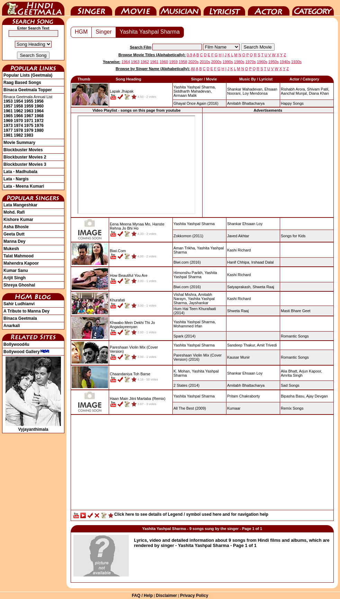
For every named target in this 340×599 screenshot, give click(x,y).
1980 (39, 130)
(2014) (184, 336)
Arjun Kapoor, (310, 371)
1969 (8, 120)
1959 (29, 106)
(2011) (188, 236)
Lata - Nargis (16, 179)
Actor (268, 8)
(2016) (195, 103)
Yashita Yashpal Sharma (150, 32)
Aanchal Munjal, (294, 93)
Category (313, 8)
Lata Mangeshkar (20, 205)
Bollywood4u (16, 344)
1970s (250, 62)
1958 (18, 106)
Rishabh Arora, (293, 89)
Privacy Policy (194, 595)
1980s (239, 62)
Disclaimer (166, 595)
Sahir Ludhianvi (19, 303)
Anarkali (11, 325)
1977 (8, 130)
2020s (193, 62)
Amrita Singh (292, 375)
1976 (39, 125)
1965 (8, 115)
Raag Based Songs (22, 82)
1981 (8, 135)
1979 (29, 130)
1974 (18, 125)
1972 (39, 120)
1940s (285, 62)
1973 (8, 125)
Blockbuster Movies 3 (24, 164)
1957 (8, 106)
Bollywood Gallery (26, 351)
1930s (296, 62)
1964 (39, 111)
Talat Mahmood (18, 256)
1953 (8, 101)
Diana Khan (319, 93)
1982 (18, 135)
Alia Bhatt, (289, 371)
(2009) (189, 408)
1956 (39, 101)
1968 (39, 115)
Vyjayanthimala (33, 427)
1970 (18, 120)
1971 (29, 120)
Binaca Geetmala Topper (27, 89)
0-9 (189, 55)
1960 (39, 106)
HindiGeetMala (33, 8)
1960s (262, 62)
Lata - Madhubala (20, 171)
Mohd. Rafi (14, 212)
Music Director (180, 8)
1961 (8, 111)
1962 (18, 111)
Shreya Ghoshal (19, 285)
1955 (29, 101)
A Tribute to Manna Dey (26, 311)
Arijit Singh (14, 277)
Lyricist (224, 8)
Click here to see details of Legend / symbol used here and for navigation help (191, 514)
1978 (18, 130)
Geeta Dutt (14, 234)
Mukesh (11, 248)
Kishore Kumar (18, 219)
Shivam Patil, (318, 89)
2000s (216, 62)
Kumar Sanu (15, 270)
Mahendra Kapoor (21, 263)
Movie (135, 8)
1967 (29, 115)
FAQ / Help (142, 595)
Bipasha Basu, (293, 396)
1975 (29, 125)
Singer (91, 8)
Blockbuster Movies (23, 149)
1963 (29, 111)
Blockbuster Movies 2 (24, 157)
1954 (18, 101)
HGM (81, 32)
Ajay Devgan (317, 396)
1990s (228, 62)
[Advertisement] (268, 164)
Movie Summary (19, 142)
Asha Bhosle (16, 226)
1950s (273, 62)
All (193, 69)
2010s (205, 62)
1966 (18, 115)
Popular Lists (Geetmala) (27, 75)
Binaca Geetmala (20, 318)
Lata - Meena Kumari (23, 186)
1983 (29, 135)
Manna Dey (14, 241)
